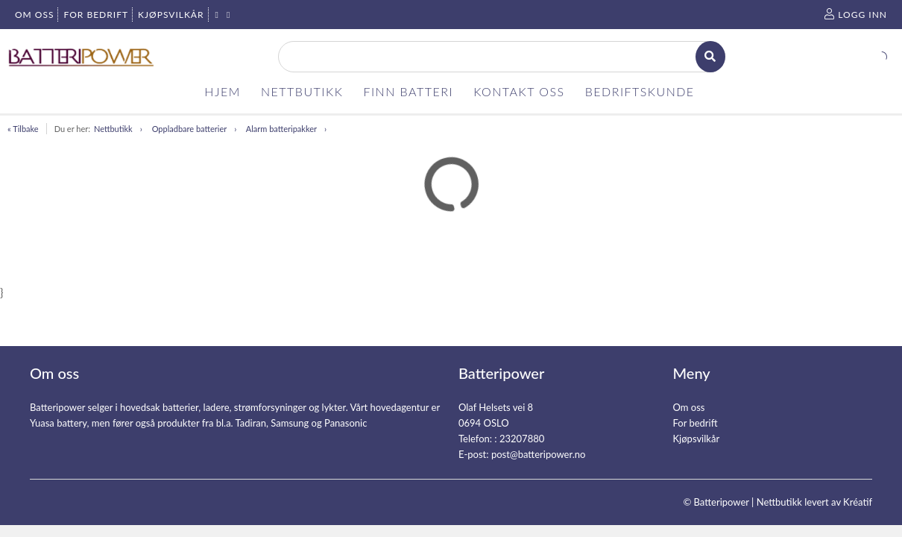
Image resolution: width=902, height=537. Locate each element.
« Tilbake (23, 129)
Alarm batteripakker (281, 129)
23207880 (521, 439)
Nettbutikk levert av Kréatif (814, 502)
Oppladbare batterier (189, 129)
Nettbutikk (113, 129)
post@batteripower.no (538, 454)
